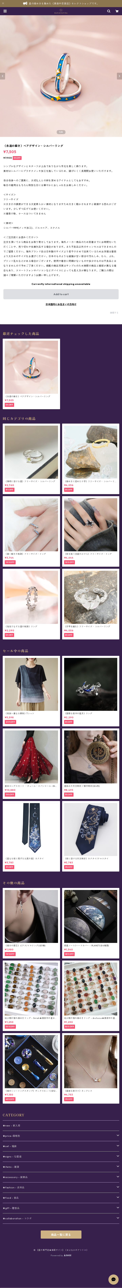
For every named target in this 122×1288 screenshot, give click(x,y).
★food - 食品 (11, 1197)
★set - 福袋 (10, 1146)
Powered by (61, 1255)
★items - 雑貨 (11, 1166)
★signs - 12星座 (12, 1156)
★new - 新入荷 (11, 1125)
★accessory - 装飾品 (15, 1177)
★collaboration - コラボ (17, 1218)
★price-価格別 (11, 1135)
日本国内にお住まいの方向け (61, 304)
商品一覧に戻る (61, 1234)
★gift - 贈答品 (11, 1208)
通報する (114, 312)
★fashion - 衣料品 (14, 1187)
